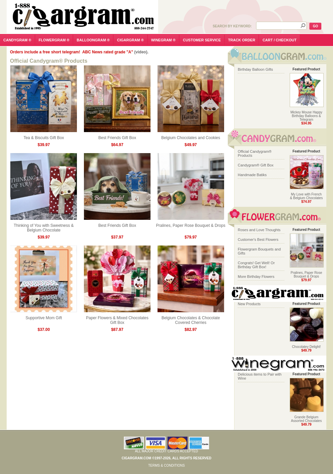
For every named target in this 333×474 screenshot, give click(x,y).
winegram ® (163, 40)
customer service (202, 40)
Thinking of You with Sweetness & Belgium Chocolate (43, 225)
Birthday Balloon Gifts (255, 69)
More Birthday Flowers (256, 277)
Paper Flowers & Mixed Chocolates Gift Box (117, 318)
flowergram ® (54, 40)
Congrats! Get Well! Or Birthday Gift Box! (256, 265)
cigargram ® (130, 40)
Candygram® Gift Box (255, 165)
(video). (141, 52)
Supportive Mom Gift (43, 316)
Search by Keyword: (232, 26)
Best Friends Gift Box (117, 136)
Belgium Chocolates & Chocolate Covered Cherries (191, 318)
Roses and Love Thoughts (259, 230)
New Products (249, 304)
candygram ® (17, 40)
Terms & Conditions (166, 465)
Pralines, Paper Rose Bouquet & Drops (190, 223)
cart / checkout (279, 40)
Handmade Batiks (252, 175)
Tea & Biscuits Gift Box (43, 136)
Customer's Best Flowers (258, 240)
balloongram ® (93, 40)
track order (241, 40)
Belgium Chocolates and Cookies (191, 136)
